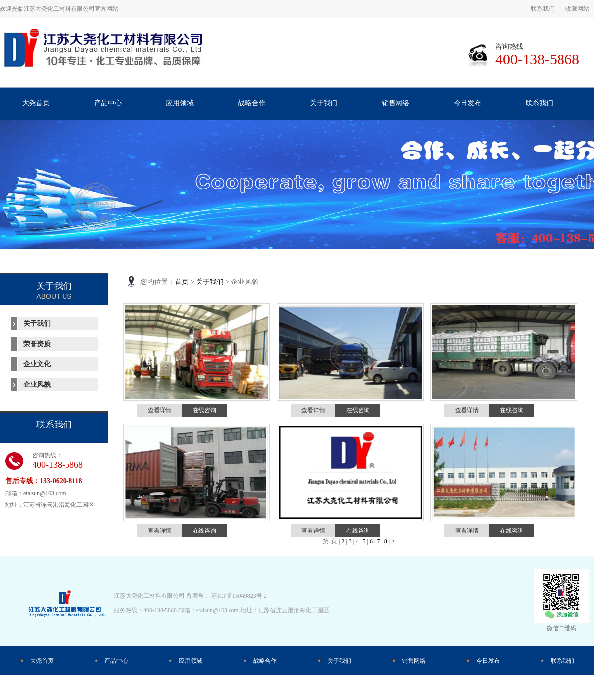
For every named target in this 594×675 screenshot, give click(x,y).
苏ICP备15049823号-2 (239, 595)
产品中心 (116, 660)
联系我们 (543, 8)
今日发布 (488, 660)
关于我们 (210, 281)
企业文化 (37, 364)
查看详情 (159, 410)
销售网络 (414, 660)
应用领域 (190, 660)
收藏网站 (577, 8)
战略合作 (265, 660)
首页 (182, 281)
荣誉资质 (37, 344)
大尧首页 (42, 660)
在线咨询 (204, 410)
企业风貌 (37, 384)
